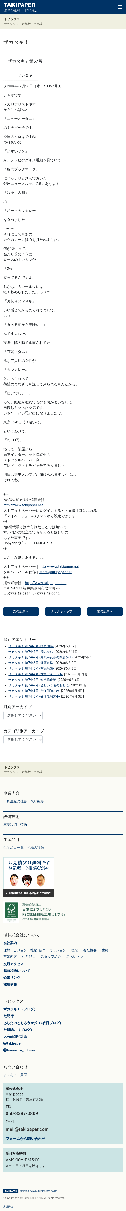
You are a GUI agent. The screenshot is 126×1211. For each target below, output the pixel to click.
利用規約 (8, 1206)
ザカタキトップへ (63, 611)
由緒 (105, 950)
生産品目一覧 (13, 847)
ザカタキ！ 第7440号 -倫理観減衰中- (34, 697)
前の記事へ (105, 611)
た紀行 (26, 24)
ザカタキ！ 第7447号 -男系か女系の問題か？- (40, 657)
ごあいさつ (74, 957)
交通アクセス (13, 964)
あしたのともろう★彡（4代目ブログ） (33, 1023)
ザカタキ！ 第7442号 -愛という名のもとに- (38, 685)
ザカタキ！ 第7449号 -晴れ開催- (31, 646)
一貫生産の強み (15, 801)
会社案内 (10, 943)
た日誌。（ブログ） (18, 1030)
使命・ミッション (52, 950)
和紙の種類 (35, 847)
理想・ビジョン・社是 (20, 950)
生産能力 (29, 957)
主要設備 (10, 824)
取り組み (37, 801)
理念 (74, 950)
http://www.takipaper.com (45, 583)
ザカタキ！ (11, 24)
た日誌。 (39, 24)
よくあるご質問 (15, 1075)
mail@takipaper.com (27, 1129)
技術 (23, 824)
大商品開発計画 (15, 1036)
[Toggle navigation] (117, 6)
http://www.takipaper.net (23, 505)
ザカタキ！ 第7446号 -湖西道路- (31, 663)
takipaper (12, 1043)
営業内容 (10, 957)
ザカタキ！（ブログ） (20, 1009)
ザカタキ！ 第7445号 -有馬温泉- (31, 669)
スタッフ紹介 (51, 957)
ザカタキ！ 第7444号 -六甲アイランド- (35, 674)
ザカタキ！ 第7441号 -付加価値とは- (34, 691)
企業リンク (11, 978)
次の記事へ (21, 611)
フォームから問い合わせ (25, 1138)
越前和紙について (16, 971)
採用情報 (10, 985)
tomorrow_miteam (19, 1050)
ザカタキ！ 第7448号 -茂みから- (31, 652)
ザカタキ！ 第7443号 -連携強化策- (32, 680)
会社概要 (90, 950)
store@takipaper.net (55, 572)
